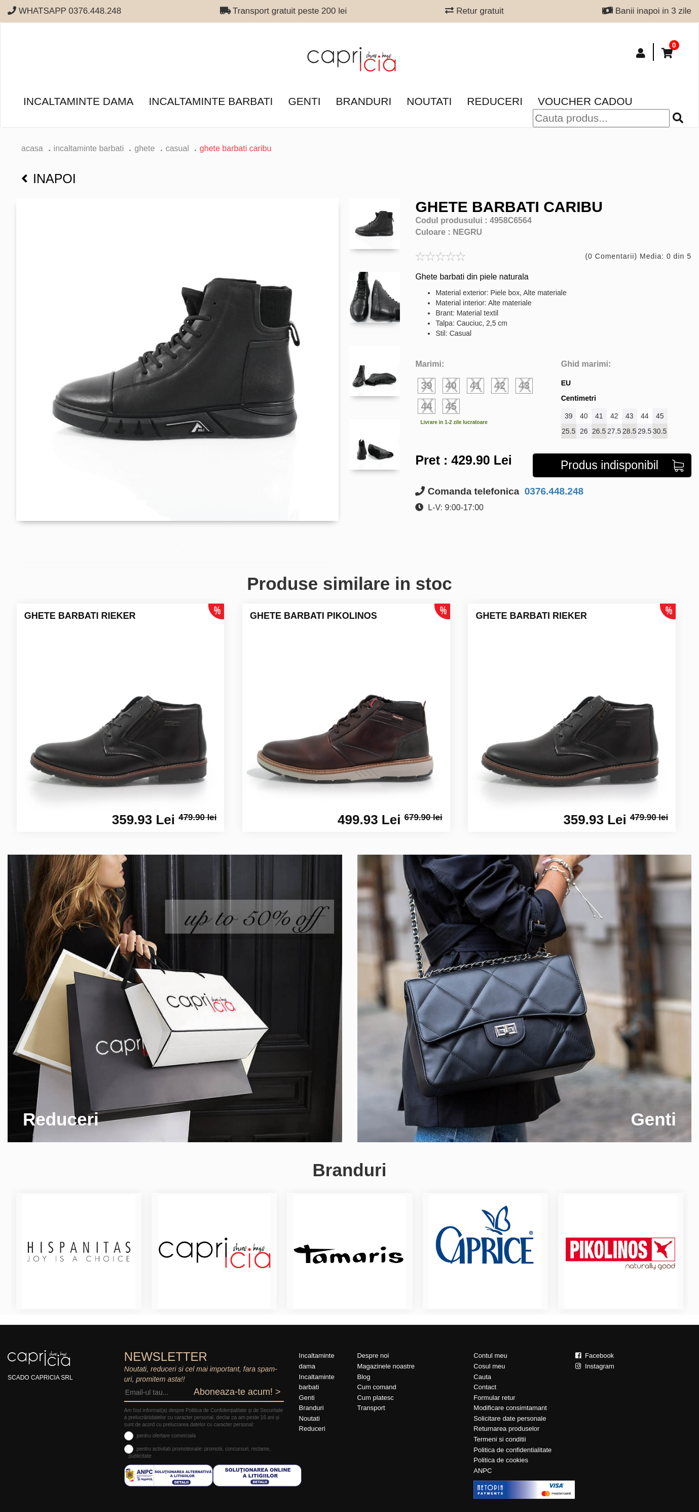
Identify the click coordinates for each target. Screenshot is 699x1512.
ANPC (482, 1470)
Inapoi (48, 178)
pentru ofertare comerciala (166, 1435)
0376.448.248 (553, 491)
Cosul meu (489, 1366)
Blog (363, 1377)
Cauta (482, 1377)
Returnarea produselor (506, 1428)
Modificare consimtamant (510, 1408)
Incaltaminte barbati (211, 101)
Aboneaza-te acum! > (237, 1392)
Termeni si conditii (499, 1439)
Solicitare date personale (509, 1418)
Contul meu (490, 1355)
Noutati (429, 101)
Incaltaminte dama (78, 101)
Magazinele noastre (385, 1366)
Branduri (364, 101)
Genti (304, 101)
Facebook (594, 1355)
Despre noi (373, 1355)
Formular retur (494, 1397)
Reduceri (495, 101)
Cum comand (376, 1387)
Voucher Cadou (585, 101)
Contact (484, 1387)
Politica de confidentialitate (512, 1450)
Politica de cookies (500, 1460)
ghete (145, 148)
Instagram (594, 1366)
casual (177, 148)
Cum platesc (375, 1397)
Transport (371, 1408)
